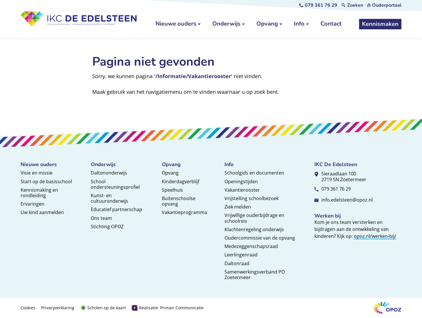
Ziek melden (237, 207)
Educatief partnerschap (116, 209)
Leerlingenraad (241, 254)
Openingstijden (241, 181)
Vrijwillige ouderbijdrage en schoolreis (254, 218)
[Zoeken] (352, 5)
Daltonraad (236, 263)
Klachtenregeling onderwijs (254, 229)
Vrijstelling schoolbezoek (251, 198)
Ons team (101, 218)
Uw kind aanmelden (42, 212)
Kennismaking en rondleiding (39, 193)
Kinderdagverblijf (180, 181)
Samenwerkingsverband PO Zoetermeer (254, 275)
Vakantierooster (242, 190)
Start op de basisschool (46, 181)
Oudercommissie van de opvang (259, 238)
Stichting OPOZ (107, 226)
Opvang (170, 173)
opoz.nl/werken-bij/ (375, 236)
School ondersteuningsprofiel (115, 184)
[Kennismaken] (380, 24)
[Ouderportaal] (384, 5)
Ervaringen (32, 204)
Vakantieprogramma (184, 212)
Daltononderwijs (109, 173)
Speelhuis (172, 190)
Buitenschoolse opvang (178, 201)
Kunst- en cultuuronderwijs (109, 198)
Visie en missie (36, 173)
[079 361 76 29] (318, 5)
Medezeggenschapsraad (251, 246)
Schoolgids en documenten (254, 173)
